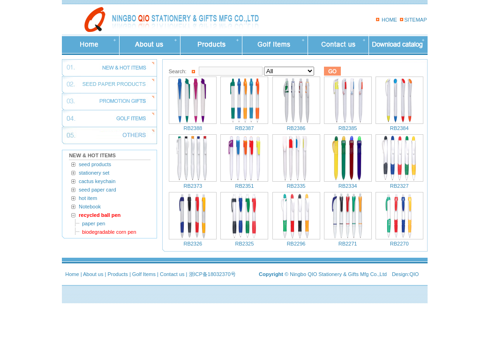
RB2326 (192, 243)
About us (93, 274)
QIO (414, 274)
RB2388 (192, 128)
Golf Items (144, 274)
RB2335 (296, 186)
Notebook (90, 206)
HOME (389, 20)
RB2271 (348, 243)
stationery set (94, 173)
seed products (95, 164)
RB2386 (296, 128)
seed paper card (97, 189)
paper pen (93, 223)
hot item (88, 198)
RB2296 (296, 243)
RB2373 (192, 186)
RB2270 (399, 243)
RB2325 (244, 243)
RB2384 (399, 128)
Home (72, 274)
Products (117, 274)
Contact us (172, 274)
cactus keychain (97, 181)
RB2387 (244, 128)
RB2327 (399, 186)
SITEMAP (415, 20)
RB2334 (348, 186)
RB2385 (348, 128)
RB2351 (244, 186)
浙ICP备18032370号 (212, 274)
